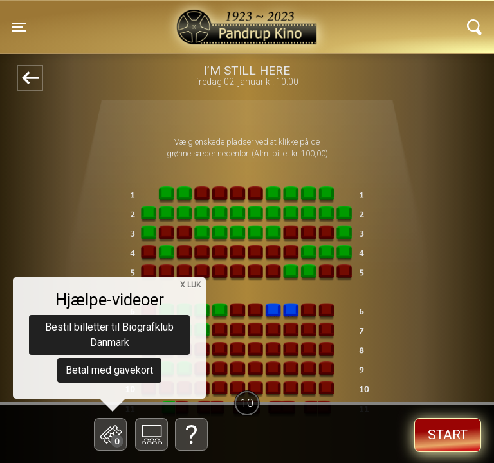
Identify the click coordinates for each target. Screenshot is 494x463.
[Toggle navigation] (19, 27)
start (448, 434)
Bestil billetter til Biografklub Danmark (109, 335)
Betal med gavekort (109, 370)
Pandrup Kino (139, 18)
